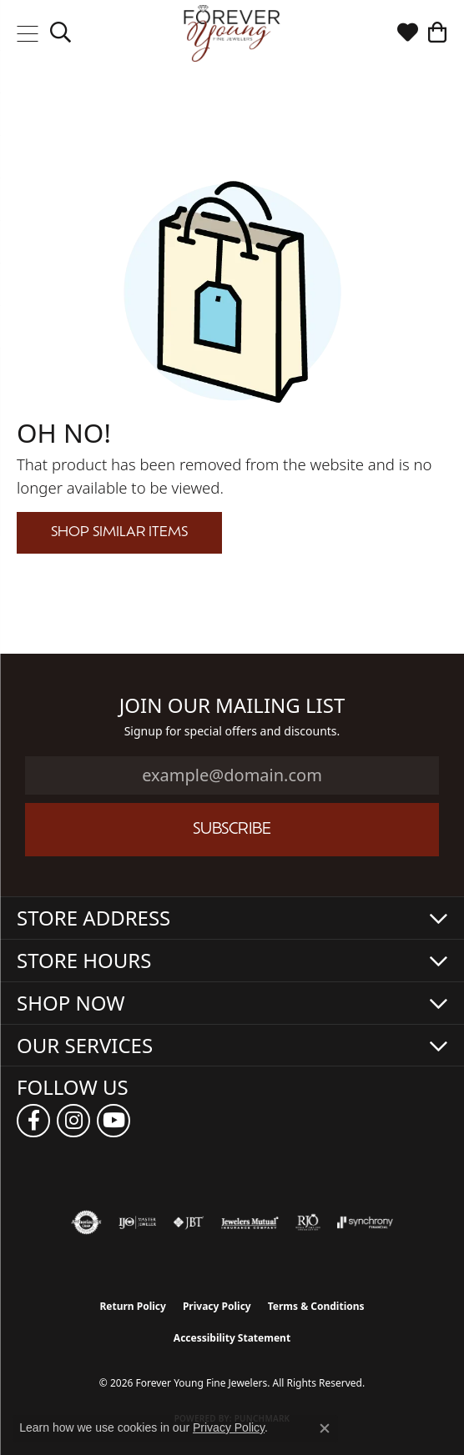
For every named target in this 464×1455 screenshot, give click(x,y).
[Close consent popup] (325, 1428)
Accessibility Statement (232, 1338)
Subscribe (232, 830)
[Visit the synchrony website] (364, 1222)
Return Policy (132, 1306)
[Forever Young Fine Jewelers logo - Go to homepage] (232, 33)
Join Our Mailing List (232, 706)
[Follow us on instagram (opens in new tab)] (73, 1120)
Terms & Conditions (316, 1306)
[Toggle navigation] (27, 33)
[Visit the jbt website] (188, 1222)
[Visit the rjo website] (307, 1222)
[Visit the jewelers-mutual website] (250, 1222)
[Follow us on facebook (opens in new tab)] (33, 1120)
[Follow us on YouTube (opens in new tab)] (113, 1120)
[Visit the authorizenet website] (86, 1222)
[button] (60, 33)
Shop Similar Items (119, 532)
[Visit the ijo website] (137, 1222)
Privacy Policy (217, 1306)
